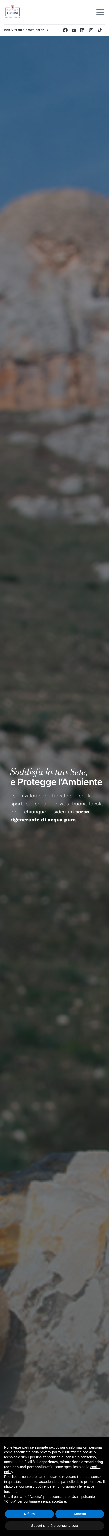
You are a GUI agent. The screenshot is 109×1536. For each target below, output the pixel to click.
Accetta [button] (79, 1514)
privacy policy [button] (50, 1452)
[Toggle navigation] (100, 12)
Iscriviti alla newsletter (26, 30)
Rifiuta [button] (29, 1514)
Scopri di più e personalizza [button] (54, 1526)
